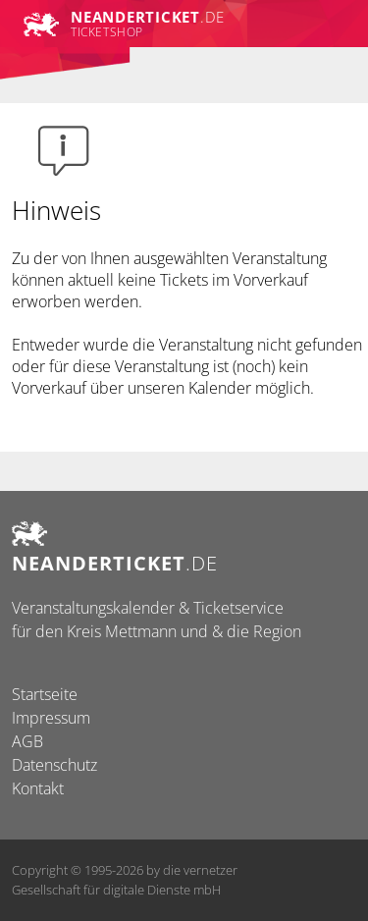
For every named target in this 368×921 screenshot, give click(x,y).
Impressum (51, 718)
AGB (27, 741)
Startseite (45, 694)
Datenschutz (54, 765)
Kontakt (38, 788)
